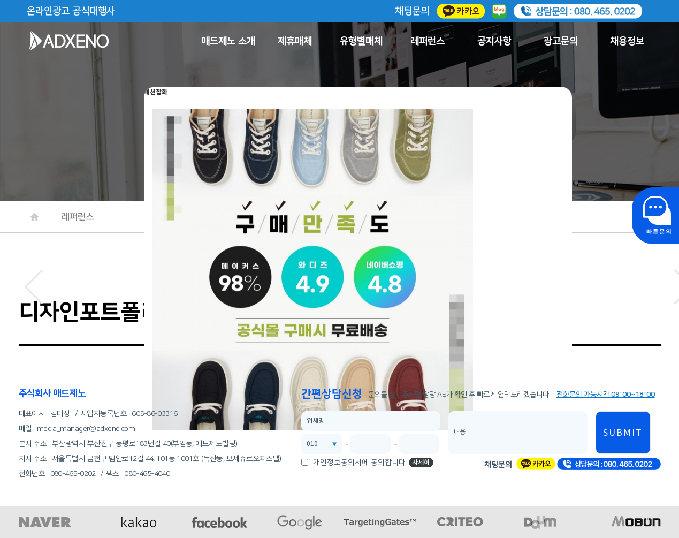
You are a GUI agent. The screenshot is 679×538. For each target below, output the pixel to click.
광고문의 (561, 41)
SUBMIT (623, 433)
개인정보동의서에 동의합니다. (360, 462)
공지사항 (494, 41)
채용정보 (627, 41)
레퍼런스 (427, 41)
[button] (33, 284)
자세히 (421, 462)
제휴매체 (295, 41)
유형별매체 (361, 41)
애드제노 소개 (228, 41)
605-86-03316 (154, 414)
